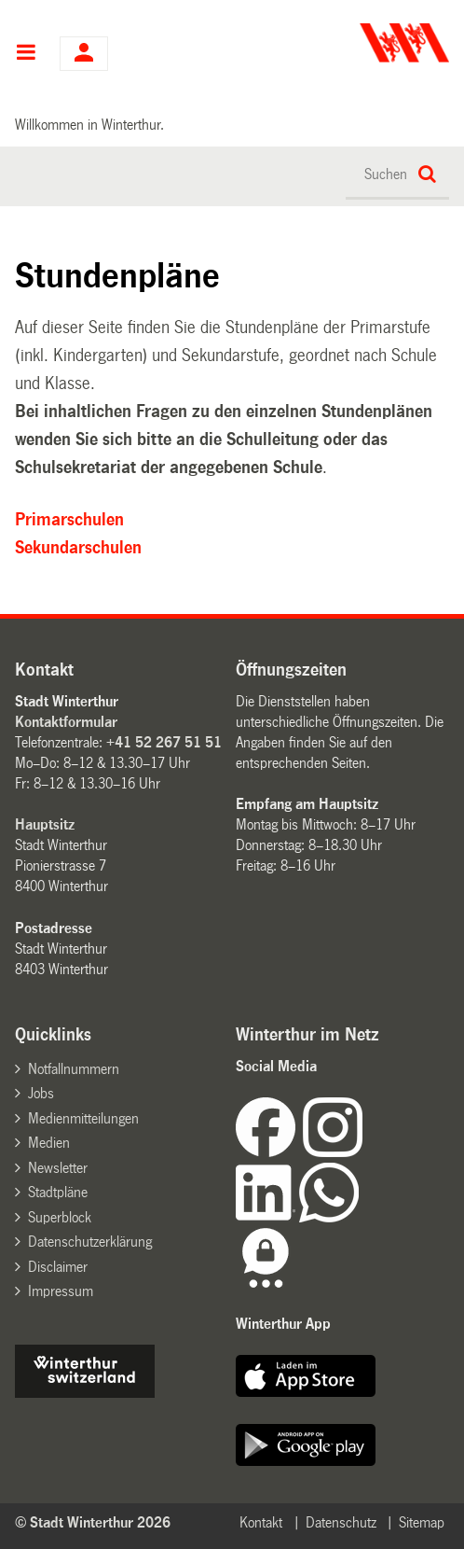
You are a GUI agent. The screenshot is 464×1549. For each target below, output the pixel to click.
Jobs (41, 1093)
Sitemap (421, 1522)
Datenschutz (341, 1522)
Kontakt (260, 1522)
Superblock (59, 1217)
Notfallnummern (73, 1069)
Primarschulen (69, 519)
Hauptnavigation (25, 54)
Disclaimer (58, 1267)
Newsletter (58, 1168)
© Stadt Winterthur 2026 (93, 1522)
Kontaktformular (66, 722)
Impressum (60, 1291)
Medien (49, 1143)
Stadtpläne (58, 1192)
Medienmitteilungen (83, 1118)
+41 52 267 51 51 (164, 742)
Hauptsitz (45, 824)
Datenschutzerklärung (90, 1241)
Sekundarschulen (78, 547)
